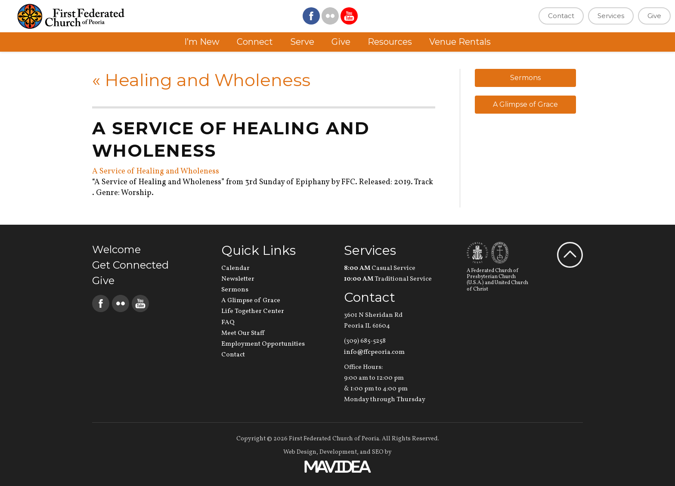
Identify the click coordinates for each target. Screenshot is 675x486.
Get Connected (130, 265)
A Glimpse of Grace (525, 104)
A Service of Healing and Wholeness (155, 171)
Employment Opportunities (263, 344)
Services (611, 16)
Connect (255, 42)
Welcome (116, 249)
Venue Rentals (460, 42)
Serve (302, 42)
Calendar (235, 268)
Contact (561, 16)
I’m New (202, 42)
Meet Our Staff (242, 333)
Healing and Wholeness (201, 79)
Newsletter (237, 279)
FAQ (228, 322)
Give (654, 16)
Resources (390, 42)
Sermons (525, 78)
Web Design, (300, 452)
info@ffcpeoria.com (374, 352)
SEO (378, 452)
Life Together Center (252, 311)
